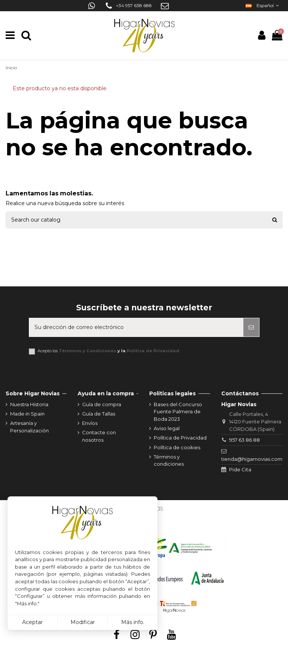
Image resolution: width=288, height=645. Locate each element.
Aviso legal (167, 428)
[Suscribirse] (251, 327)
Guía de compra (101, 404)
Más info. (132, 622)
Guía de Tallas (98, 414)
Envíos (90, 423)
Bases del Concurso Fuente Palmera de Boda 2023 (178, 411)
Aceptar (32, 622)
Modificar (82, 622)
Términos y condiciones (169, 460)
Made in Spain (27, 414)
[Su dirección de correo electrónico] (136, 327)
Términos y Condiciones (87, 350)
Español (263, 5)
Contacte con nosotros (99, 436)
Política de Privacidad (153, 350)
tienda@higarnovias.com (251, 459)
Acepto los (108, 351)
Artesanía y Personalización (29, 426)
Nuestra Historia (29, 404)
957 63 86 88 (244, 440)
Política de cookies (177, 447)
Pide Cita (240, 469)
